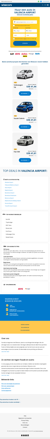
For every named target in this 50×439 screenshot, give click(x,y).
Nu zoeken (25, 93)
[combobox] (26, 35)
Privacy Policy (25, 420)
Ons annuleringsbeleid (25, 330)
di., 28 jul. (29, 30)
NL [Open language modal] (42, 5)
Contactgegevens (6, 390)
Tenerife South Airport (11, 206)
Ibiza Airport (8, 187)
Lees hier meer (5, 351)
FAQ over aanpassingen (7, 386)
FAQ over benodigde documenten (10, 383)
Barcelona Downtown (10, 195)
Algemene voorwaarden (25, 418)
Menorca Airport (9, 198)
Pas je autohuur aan (25, 327)
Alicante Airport (9, 182)
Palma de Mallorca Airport (12, 185)
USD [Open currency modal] (45, 5)
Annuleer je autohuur (25, 324)
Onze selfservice (6, 388)
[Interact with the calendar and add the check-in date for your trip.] (19, 31)
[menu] (48, 5)
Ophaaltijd (15, 28)
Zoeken (25, 43)
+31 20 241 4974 (46, 1)
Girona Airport (9, 203)
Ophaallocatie (16, 19)
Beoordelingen (25, 425)
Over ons (25, 422)
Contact (25, 427)
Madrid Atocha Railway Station (13, 200)
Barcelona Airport (9, 193)
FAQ (25, 415)
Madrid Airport (9, 190)
